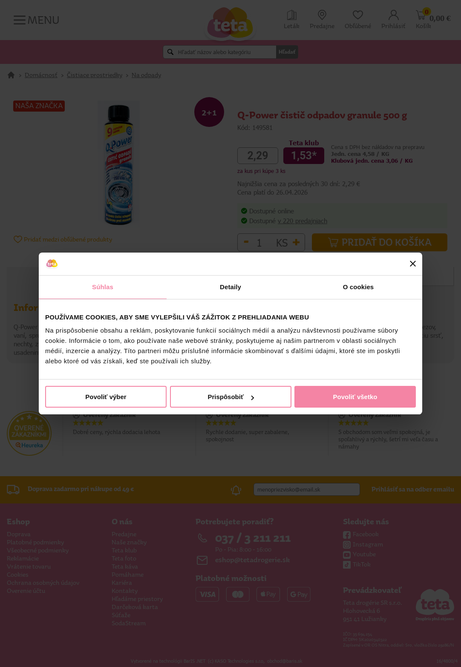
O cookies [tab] (358, 286)
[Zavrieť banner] (413, 264)
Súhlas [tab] (102, 286)
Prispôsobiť (230, 396)
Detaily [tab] (230, 286)
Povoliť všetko (355, 396)
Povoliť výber (105, 396)
